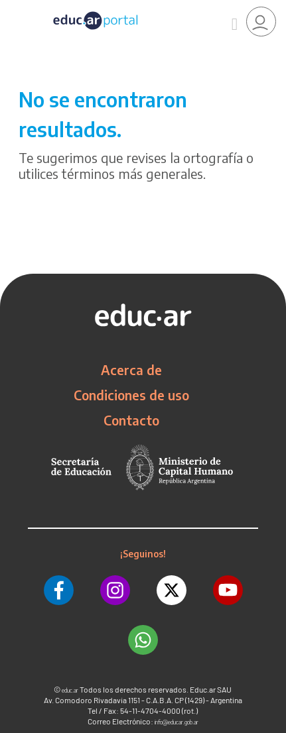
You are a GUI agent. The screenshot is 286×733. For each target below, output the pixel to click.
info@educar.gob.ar (176, 722)
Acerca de (131, 370)
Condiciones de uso (131, 395)
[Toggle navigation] (12, 7)
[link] (261, 21)
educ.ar (70, 690)
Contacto (131, 420)
